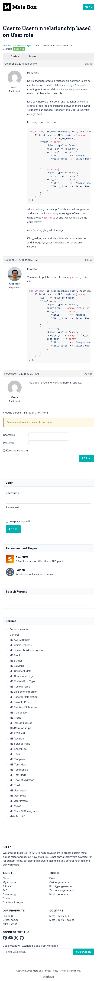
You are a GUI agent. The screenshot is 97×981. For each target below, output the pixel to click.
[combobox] (48, 602)
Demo (52, 878)
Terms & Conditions (70, 970)
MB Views (13, 805)
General (12, 634)
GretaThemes (10, 919)
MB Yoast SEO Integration (22, 811)
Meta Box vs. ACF (59, 915)
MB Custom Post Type (20, 681)
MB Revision (15, 738)
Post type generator (61, 886)
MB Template (15, 759)
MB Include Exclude (19, 722)
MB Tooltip (14, 785)
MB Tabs (13, 753)
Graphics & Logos (13, 902)
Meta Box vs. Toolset (61, 919)
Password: (9, 442)
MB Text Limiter (16, 774)
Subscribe (83, 951)
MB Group (13, 717)
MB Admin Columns (19, 644)
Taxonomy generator (61, 890)
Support (7, 45)
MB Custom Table (18, 686)
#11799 (89, 63)
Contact (7, 898)
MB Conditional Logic (20, 676)
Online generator (59, 882)
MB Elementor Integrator (22, 691)
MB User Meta (16, 795)
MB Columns (15, 665)
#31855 (88, 373)
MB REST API (15, 733)
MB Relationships (22, 45)
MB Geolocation (17, 712)
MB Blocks (14, 655)
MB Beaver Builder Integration (25, 650)
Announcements (17, 629)
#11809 (89, 259)
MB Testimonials (17, 769)
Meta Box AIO (15, 816)
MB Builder (14, 660)
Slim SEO (8, 915)
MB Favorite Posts (18, 702)
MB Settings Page (18, 743)
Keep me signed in (17, 450)
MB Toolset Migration (20, 779)
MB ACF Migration (18, 639)
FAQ (5, 890)
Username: (9, 434)
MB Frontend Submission (22, 707)
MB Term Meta (16, 764)
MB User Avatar (16, 790)
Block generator (58, 894)
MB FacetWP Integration (22, 696)
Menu (88, 6)
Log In (86, 458)
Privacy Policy (51, 970)
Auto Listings (10, 923)
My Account (10, 882)
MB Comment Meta (18, 670)
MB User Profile (17, 800)
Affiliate (7, 886)
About (6, 878)
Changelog (9, 894)
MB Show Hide (16, 748)
